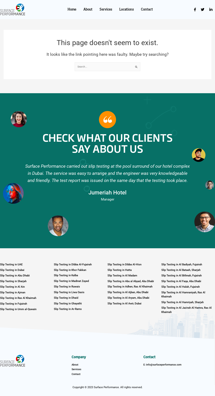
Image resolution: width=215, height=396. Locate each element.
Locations (126, 9)
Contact (147, 9)
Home (72, 9)
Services (106, 9)
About (87, 9)
